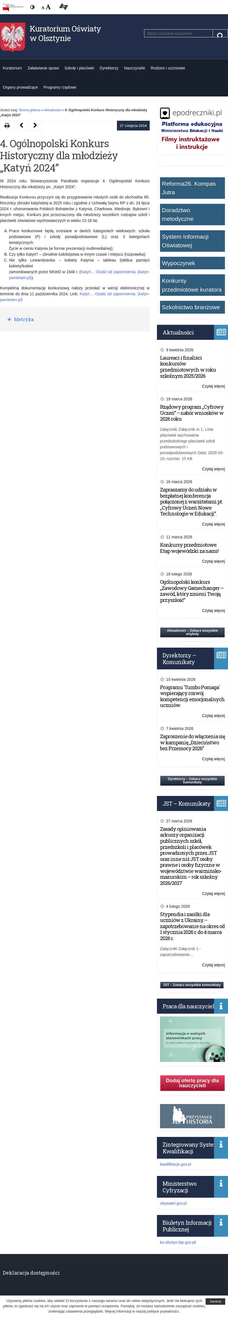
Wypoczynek (178, 263)
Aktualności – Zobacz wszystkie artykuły (192, 632)
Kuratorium (12, 68)
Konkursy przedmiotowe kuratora (192, 285)
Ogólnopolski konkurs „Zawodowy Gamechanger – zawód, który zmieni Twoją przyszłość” (192, 590)
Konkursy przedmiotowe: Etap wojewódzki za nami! (189, 547)
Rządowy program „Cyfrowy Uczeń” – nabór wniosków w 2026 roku (192, 412)
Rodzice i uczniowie (168, 68)
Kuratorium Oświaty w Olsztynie (65, 33)
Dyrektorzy (109, 68)
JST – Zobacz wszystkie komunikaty (192, 985)
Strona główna (29, 110)
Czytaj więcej (213, 386)
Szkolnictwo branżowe (191, 307)
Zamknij (215, 1301)
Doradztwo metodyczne (178, 214)
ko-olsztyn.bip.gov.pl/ (178, 1242)
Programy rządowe (59, 87)
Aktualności (52, 110)
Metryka (23, 319)
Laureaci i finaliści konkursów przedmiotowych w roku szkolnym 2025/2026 (188, 366)
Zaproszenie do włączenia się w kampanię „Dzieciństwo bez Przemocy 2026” (192, 742)
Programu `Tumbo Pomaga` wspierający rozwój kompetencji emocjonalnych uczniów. (192, 696)
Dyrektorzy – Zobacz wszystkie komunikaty (192, 780)
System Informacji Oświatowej (185, 241)
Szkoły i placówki (79, 68)
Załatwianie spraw (43, 68)
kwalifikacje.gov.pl (175, 1164)
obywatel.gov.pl (173, 1203)
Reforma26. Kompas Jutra (189, 188)
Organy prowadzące (20, 87)
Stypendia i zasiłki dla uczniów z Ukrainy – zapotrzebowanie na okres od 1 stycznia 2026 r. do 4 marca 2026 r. (192, 926)
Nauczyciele (134, 68)
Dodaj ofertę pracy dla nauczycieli (192, 1083)
